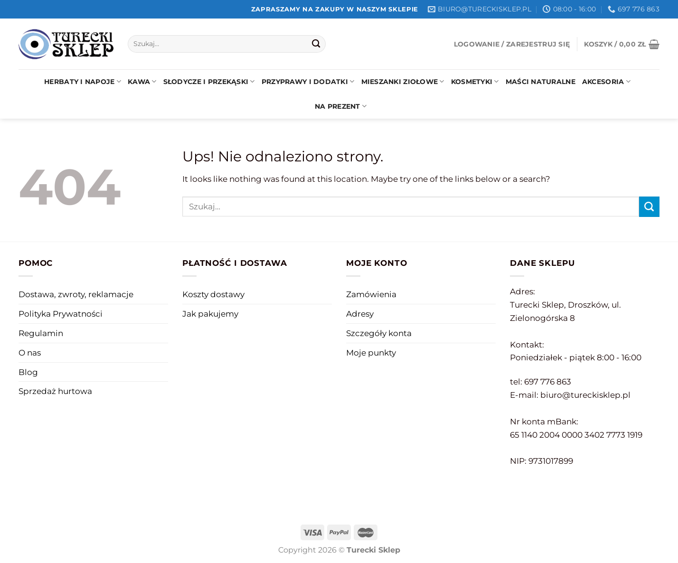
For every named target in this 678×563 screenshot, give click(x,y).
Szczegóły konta (379, 333)
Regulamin (41, 333)
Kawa (142, 81)
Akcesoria (606, 81)
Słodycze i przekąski (209, 81)
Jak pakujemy (210, 314)
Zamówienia (371, 294)
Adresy (360, 314)
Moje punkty (371, 352)
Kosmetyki (475, 81)
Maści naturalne (540, 81)
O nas (30, 352)
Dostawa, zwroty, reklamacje (76, 294)
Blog (28, 372)
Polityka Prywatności (61, 314)
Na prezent (341, 106)
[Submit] (316, 44)
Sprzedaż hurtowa (55, 391)
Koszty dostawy (213, 294)
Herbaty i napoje (82, 81)
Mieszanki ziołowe (402, 81)
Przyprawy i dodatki (308, 81)
